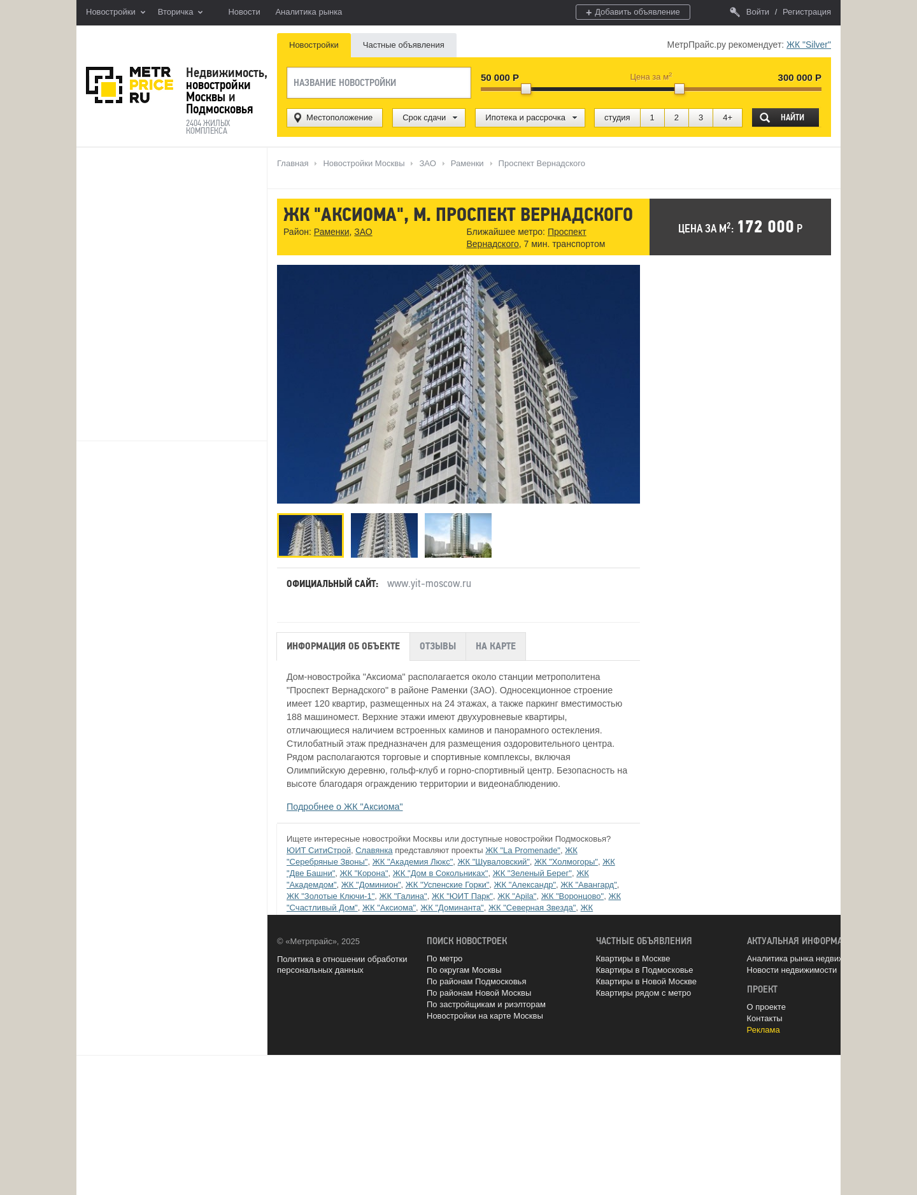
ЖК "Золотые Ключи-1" (330, 896)
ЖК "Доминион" (371, 884)
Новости (244, 12)
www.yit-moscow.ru (429, 583)
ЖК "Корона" (364, 873)
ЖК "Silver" (808, 44)
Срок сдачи (424, 117)
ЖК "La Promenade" (522, 850)
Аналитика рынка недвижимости (809, 958)
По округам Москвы (464, 970)
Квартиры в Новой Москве (646, 981)
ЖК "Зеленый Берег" (532, 873)
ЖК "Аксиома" (389, 907)
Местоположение (339, 117)
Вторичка (180, 13)
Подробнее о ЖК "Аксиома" (345, 807)
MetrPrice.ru (129, 85)
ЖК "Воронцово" (572, 896)
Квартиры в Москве (633, 958)
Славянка (373, 850)
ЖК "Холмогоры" (566, 861)
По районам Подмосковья (476, 981)
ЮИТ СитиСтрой (319, 850)
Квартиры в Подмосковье (644, 970)
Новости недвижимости (792, 970)
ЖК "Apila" (516, 896)
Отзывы (438, 646)
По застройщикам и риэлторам (486, 1004)
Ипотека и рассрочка (525, 117)
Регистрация (807, 12)
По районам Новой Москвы (479, 993)
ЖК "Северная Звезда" (532, 907)
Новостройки (115, 13)
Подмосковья (219, 109)
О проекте (766, 1007)
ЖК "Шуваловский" (494, 861)
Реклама (763, 1030)
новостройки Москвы (218, 90)
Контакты (765, 1018)
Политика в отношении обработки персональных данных (342, 964)
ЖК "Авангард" (588, 884)
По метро (444, 958)
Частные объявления (403, 45)
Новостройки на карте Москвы (485, 1016)
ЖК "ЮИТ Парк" (462, 896)
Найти (792, 117)
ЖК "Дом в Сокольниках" (440, 873)
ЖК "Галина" (403, 896)
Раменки (332, 232)
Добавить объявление (633, 12)
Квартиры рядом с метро (644, 993)
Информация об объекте (343, 646)
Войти (749, 12)
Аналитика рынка (308, 12)
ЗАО (363, 232)
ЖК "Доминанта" (451, 907)
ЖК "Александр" (525, 884)
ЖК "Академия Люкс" (413, 861)
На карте (496, 646)
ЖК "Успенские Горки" (448, 884)
